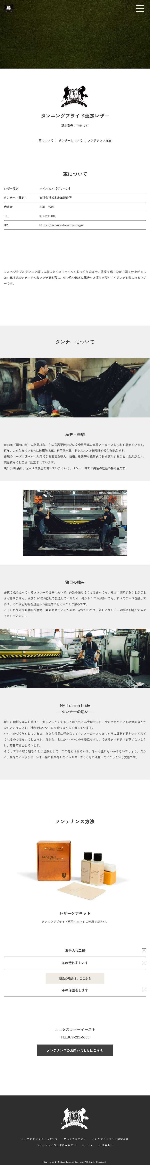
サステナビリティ (75, 1138)
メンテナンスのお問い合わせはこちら (75, 1049)
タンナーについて (70, 140)
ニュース (87, 1144)
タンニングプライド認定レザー (56, 1144)
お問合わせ (106, 1144)
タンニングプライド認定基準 (110, 1138)
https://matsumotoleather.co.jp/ (61, 225)
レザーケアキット (75, 913)
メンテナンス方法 (100, 140)
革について (45, 140)
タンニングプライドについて (39, 1138)
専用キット (75, 921)
